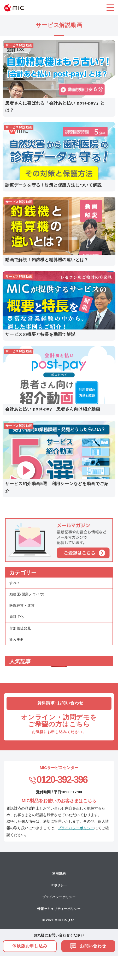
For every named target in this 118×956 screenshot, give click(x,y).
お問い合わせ (88, 946)
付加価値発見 (20, 628)
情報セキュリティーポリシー (59, 909)
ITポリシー (59, 885)
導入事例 (16, 639)
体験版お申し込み (29, 946)
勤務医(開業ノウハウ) (26, 594)
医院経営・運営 (22, 605)
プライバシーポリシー (76, 828)
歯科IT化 (16, 617)
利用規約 (59, 873)
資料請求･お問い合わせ (60, 703)
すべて (14, 583)
